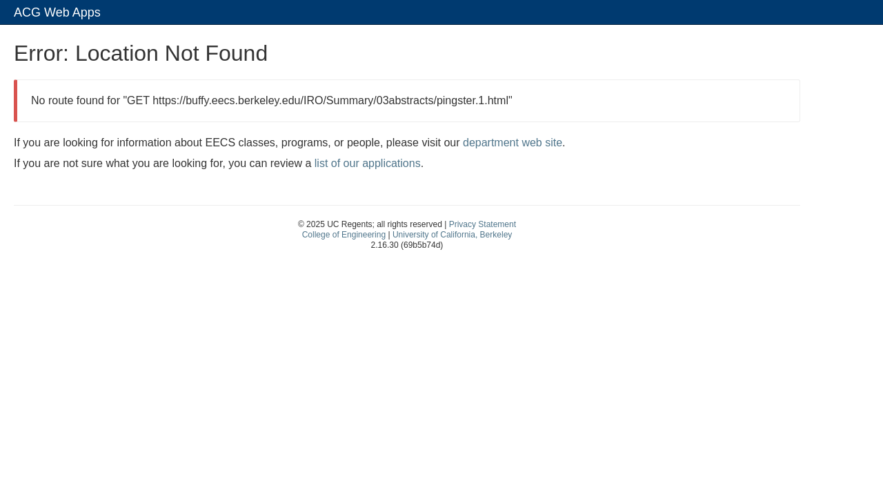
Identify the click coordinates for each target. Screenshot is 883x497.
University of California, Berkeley (452, 235)
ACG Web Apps (57, 12)
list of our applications (368, 163)
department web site (512, 142)
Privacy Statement (482, 224)
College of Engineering (344, 235)
